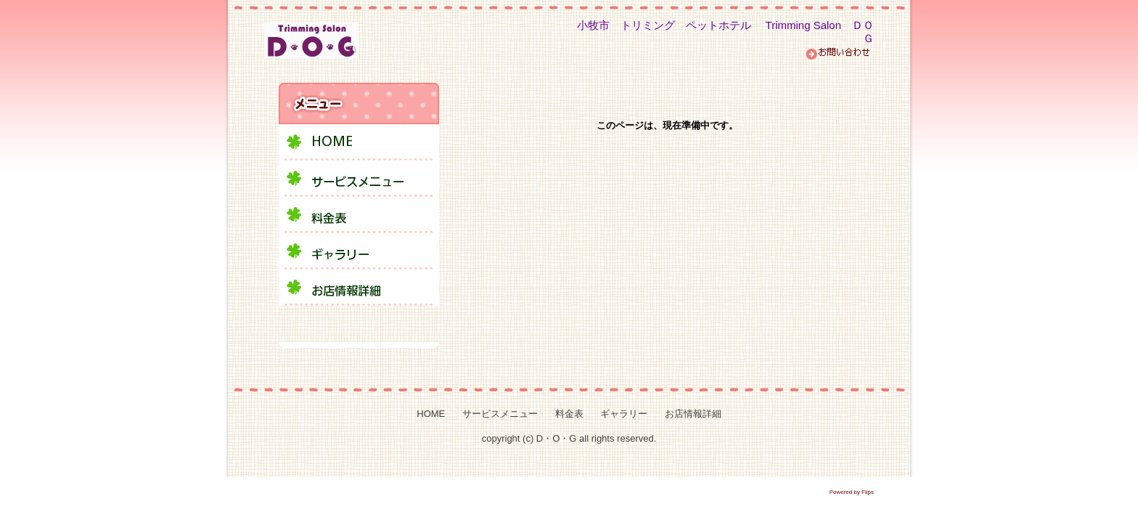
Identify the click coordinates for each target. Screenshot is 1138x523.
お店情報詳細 (693, 413)
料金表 (569, 413)
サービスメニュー (500, 413)
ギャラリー (623, 413)
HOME (431, 413)
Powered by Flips (852, 492)
